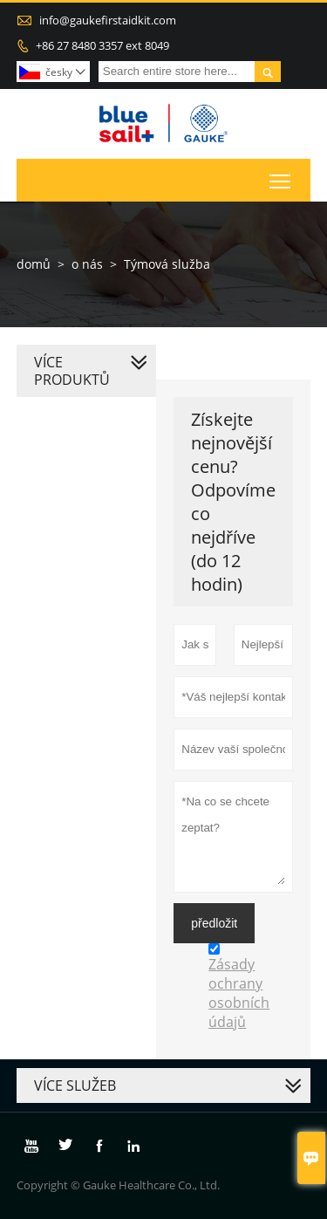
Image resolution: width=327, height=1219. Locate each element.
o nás (87, 264)
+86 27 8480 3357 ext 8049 (102, 45)
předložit (214, 923)
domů (34, 264)
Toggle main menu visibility (281, 177)
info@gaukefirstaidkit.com (107, 20)
